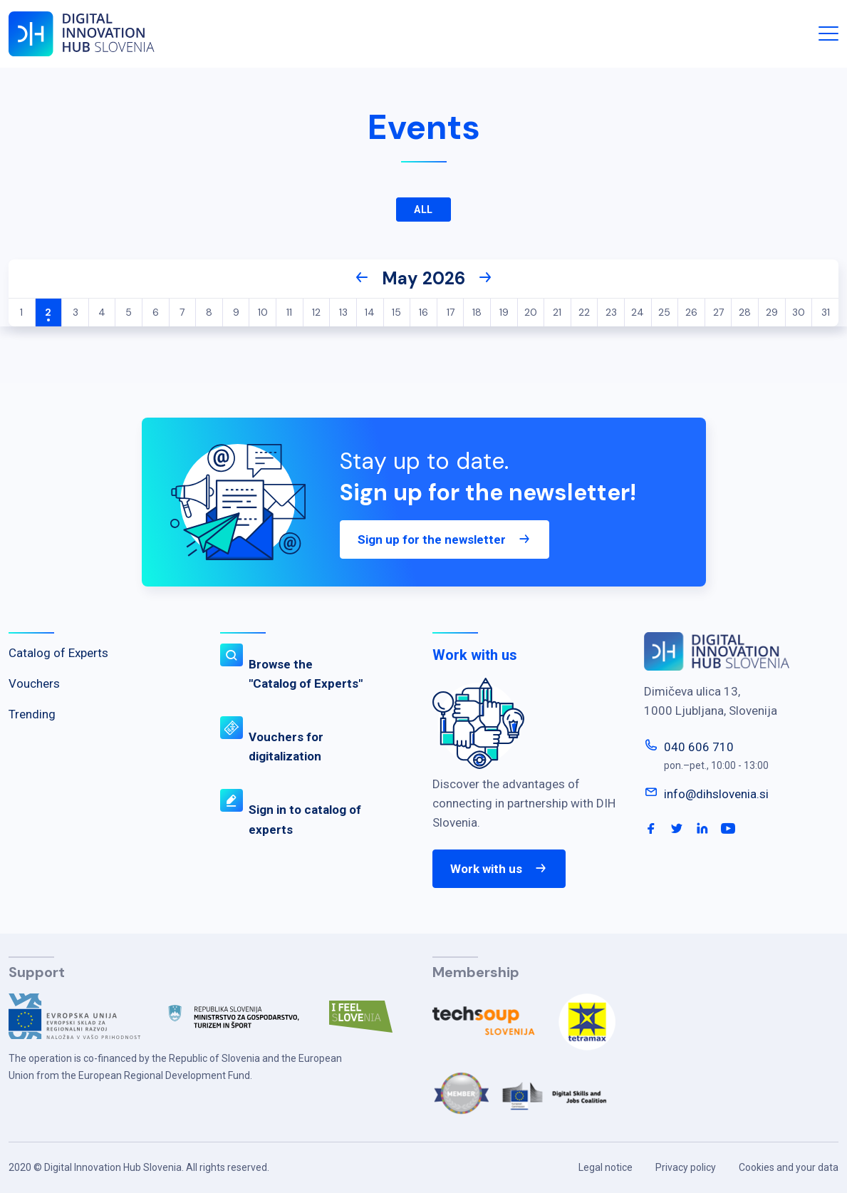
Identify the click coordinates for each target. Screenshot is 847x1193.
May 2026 (423, 278)
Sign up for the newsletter (444, 539)
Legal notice (605, 1167)
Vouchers (34, 683)
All (424, 209)
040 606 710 (699, 747)
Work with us (499, 869)
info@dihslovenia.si (716, 794)
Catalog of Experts (58, 653)
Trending (32, 714)
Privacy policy (685, 1167)
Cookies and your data (788, 1167)
